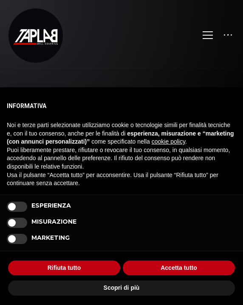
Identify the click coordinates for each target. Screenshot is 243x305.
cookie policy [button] (168, 141)
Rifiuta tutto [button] (64, 267)
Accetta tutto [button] (179, 267)
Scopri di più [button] (122, 287)
